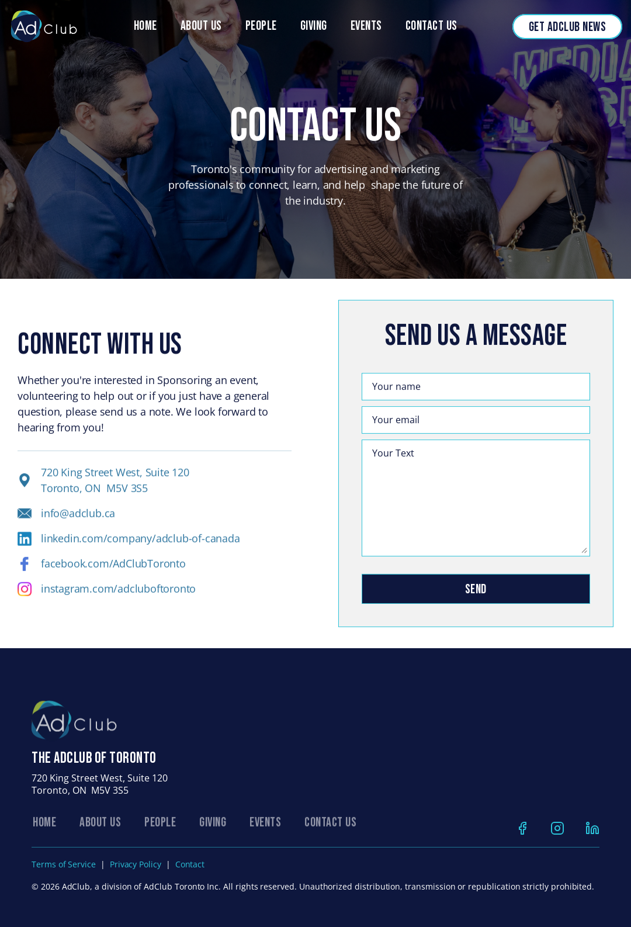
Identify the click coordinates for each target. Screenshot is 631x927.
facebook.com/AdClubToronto (113, 570)
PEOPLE (160, 828)
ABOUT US (100, 828)
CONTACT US (330, 828)
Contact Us (431, 26)
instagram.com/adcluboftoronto (118, 596)
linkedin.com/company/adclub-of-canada (140, 545)
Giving (313, 26)
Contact (190, 864)
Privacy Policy (135, 864)
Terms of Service (64, 864)
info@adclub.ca (78, 520)
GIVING (212, 828)
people (261, 26)
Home (145, 26)
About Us (201, 26)
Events (366, 26)
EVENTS (265, 828)
